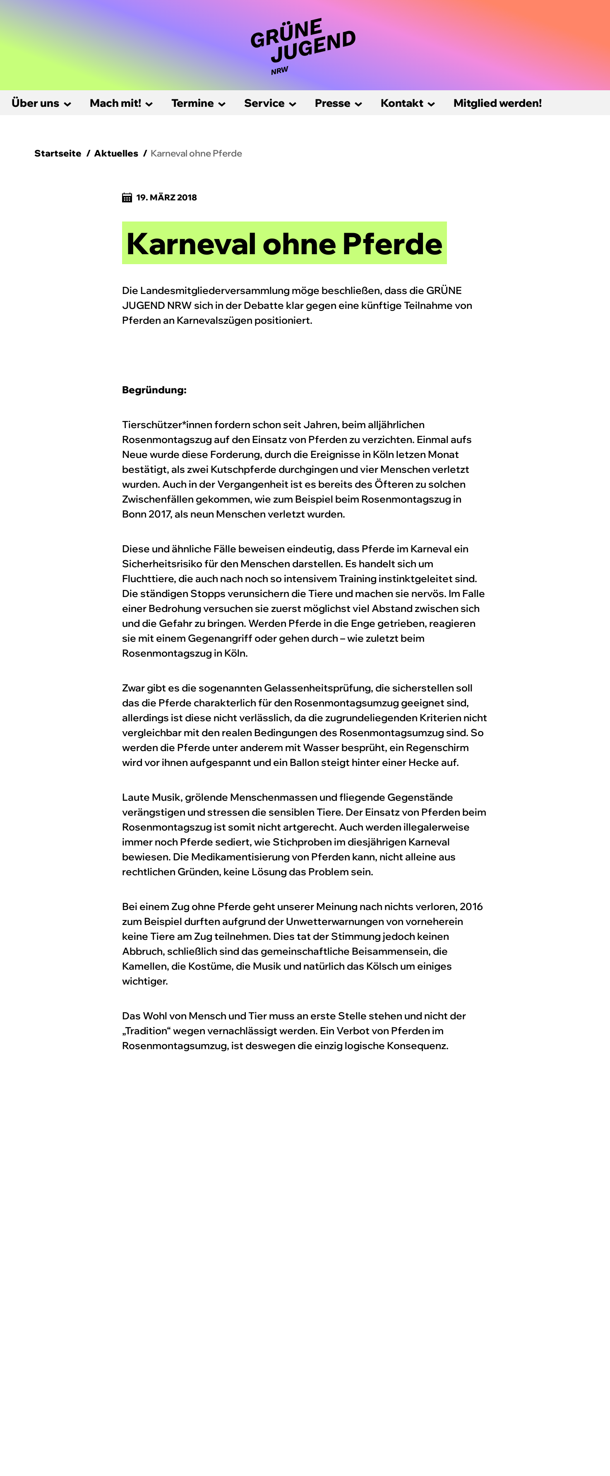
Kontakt (402, 103)
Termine (192, 103)
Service (264, 103)
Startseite (58, 153)
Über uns (36, 103)
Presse (333, 103)
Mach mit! (115, 103)
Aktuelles (116, 153)
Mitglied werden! (498, 103)
